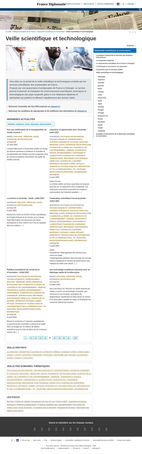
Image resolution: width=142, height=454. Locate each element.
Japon (18, 355)
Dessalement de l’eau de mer (43, 401)
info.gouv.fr (76, 448)
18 (54, 338)
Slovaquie (82, 355)
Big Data (10, 401)
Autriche (47, 352)
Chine (73, 352)
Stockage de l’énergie (66, 408)
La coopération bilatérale (105, 60)
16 (45, 338)
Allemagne (12, 352)
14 (36, 338)
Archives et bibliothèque (105, 4)
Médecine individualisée (27, 405)
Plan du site (26, 440)
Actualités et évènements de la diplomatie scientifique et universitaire (115, 135)
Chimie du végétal (22, 401)
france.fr (86, 448)
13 (31, 338)
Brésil (57, 352)
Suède (10, 358)
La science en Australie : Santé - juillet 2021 (25, 198)
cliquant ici (55, 106)
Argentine (24, 352)
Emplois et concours (73, 4)
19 (59, 338)
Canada (65, 352)
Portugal (48, 355)
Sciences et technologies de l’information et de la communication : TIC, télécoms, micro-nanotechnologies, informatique (70, 169)
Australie (54, 136)
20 (64, 338)
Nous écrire (37, 440)
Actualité (11, 142)
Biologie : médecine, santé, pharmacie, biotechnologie (29, 124)
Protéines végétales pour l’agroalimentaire (55, 405)
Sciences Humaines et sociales (64, 142)
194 (75, 338)
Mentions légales (56, 440)
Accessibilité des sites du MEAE (103, 440)
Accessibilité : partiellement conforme (77, 440)
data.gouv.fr (96, 448)
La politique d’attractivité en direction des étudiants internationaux (114, 56)
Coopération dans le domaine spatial (109, 69)
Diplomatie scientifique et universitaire (113, 50)
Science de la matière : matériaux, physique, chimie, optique (25, 301)
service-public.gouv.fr (48, 448)
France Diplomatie (51, 4)
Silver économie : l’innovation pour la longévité (37, 408)
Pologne (37, 355)
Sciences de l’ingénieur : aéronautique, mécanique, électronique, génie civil (69, 158)
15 (41, 338)
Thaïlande (28, 358)
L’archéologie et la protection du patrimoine (111, 66)
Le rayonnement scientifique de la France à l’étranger (115, 63)
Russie (72, 355)
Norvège (26, 355)
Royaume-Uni (60, 355)
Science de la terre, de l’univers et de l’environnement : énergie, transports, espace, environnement (68, 150)
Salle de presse (88, 4)
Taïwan (17, 358)
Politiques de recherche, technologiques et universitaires (38, 370)
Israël (10, 136)
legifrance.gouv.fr (64, 448)
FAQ (45, 440)
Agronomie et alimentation (19, 293)
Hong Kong (83, 352)
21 (69, 338)
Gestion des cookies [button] (124, 440)
